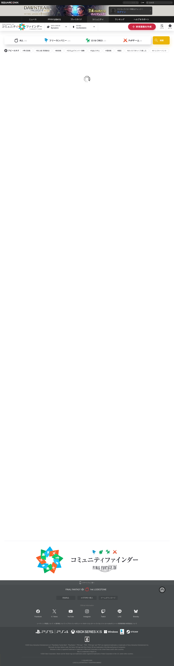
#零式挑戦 (26, 50)
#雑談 (119, 50)
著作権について (60, 623)
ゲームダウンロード (108, 598)
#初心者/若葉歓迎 (42, 50)
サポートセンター (88, 623)
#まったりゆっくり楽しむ (137, 50)
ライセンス (99, 623)
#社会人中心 (95, 50)
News (56, 617)
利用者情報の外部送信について (127, 623)
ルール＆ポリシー (110, 623)
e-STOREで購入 (87, 598)
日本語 (151, 2)
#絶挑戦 (58, 50)
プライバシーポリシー (74, 623)
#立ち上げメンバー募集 (76, 50)
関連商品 (66, 598)
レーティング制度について (45, 623)
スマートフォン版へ (88, 582)
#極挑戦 (108, 50)
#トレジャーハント (159, 50)
